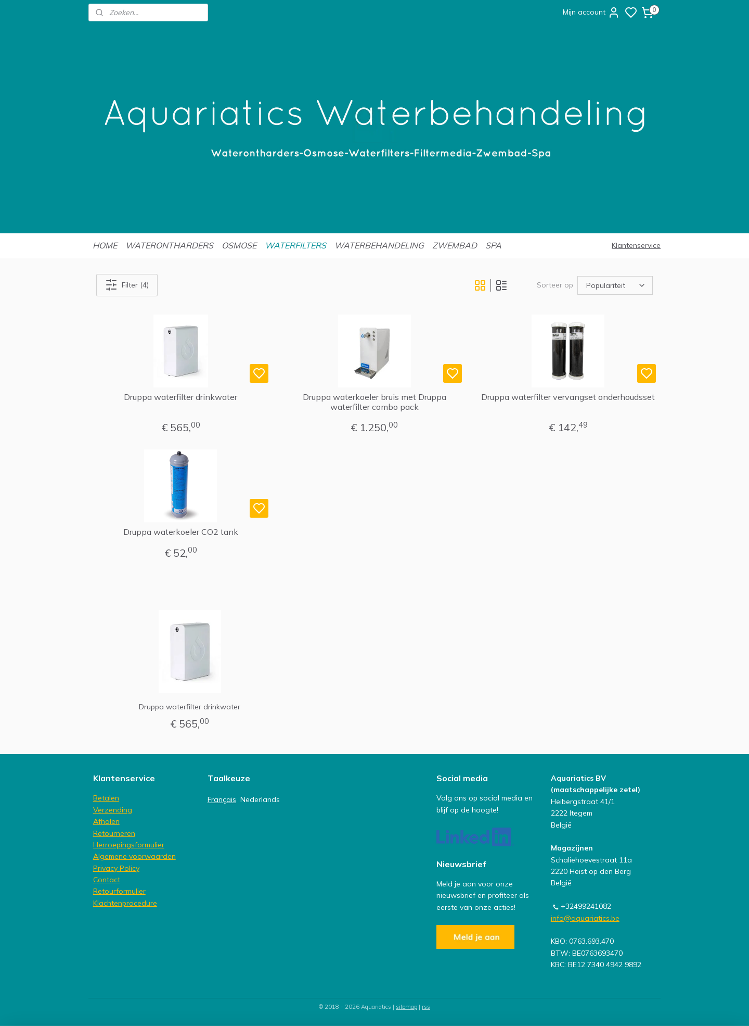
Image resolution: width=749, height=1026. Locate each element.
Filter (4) (127, 285)
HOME (105, 245)
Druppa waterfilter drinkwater (180, 397)
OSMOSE (239, 245)
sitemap (406, 1006)
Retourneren (114, 833)
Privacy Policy (116, 868)
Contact (106, 879)
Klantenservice (636, 245)
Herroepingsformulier (128, 844)
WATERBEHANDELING (379, 245)
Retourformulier (119, 891)
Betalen (106, 798)
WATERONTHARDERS (169, 245)
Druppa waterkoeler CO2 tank (180, 532)
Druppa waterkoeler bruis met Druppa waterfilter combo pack (374, 402)
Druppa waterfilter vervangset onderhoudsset (568, 397)
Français (222, 799)
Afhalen (106, 821)
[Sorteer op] (615, 285)
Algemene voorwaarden (134, 856)
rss (426, 1006)
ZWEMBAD (454, 245)
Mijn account (591, 12)
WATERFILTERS (295, 245)
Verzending (112, 810)
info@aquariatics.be (585, 918)
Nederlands (260, 799)
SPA (493, 245)
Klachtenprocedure (125, 903)
